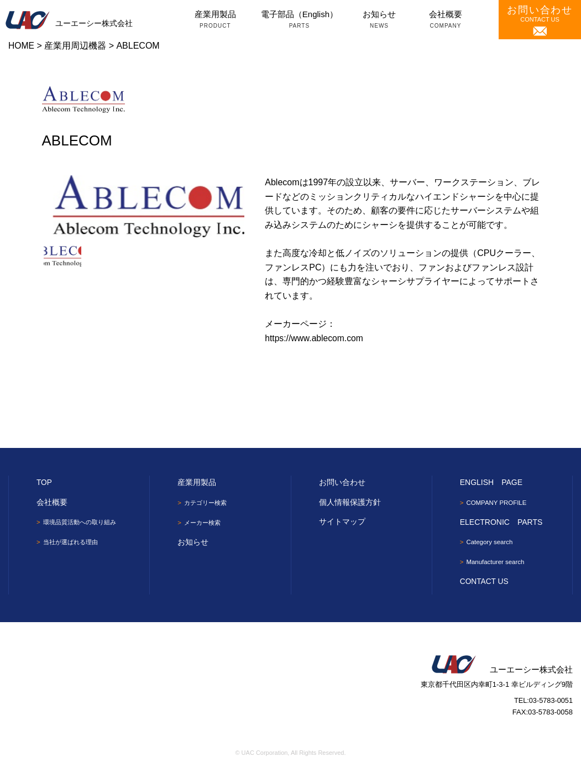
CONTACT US (540, 20)
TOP (44, 482)
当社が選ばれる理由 (73, 542)
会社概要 (445, 20)
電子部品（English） (299, 20)
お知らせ (379, 20)
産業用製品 (215, 20)
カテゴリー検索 (207, 503)
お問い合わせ (342, 482)
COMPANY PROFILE (498, 503)
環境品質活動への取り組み (83, 522)
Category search (491, 542)
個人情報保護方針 (350, 502)
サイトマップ (342, 521)
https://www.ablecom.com (315, 338)
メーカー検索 (204, 522)
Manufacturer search (497, 562)
